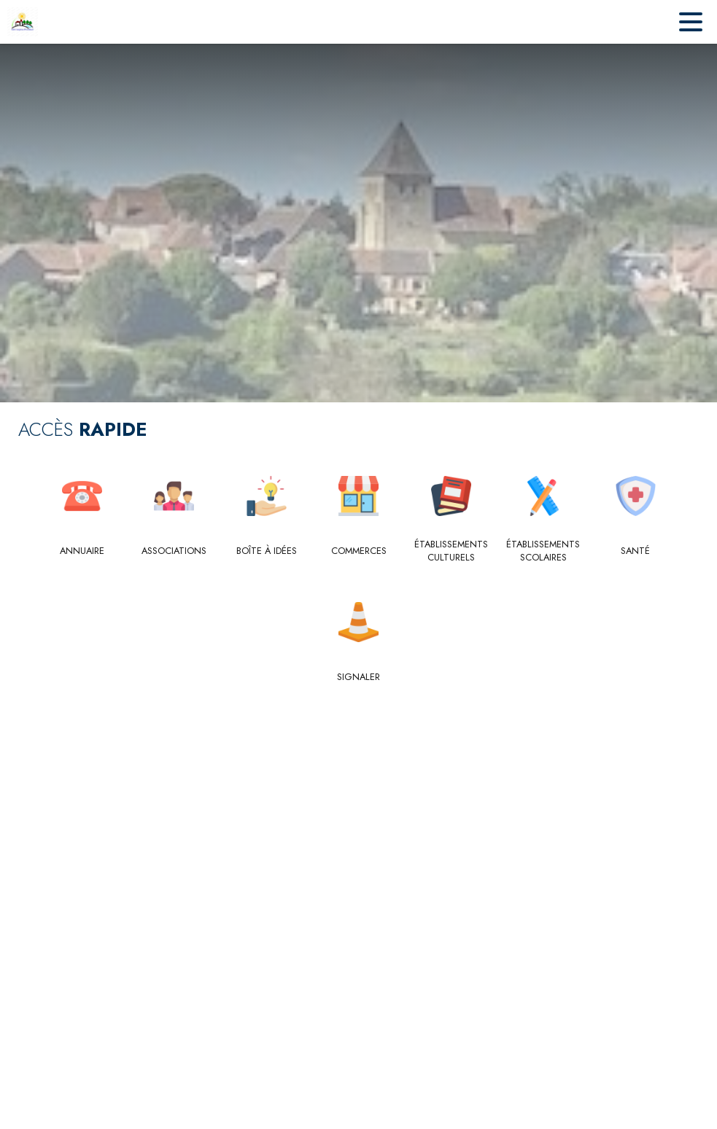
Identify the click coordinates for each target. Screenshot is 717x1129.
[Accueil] (22, 21)
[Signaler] (358, 677)
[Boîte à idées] (266, 551)
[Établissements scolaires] (543, 551)
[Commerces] (358, 551)
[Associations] (174, 551)
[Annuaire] (82, 551)
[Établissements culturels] (451, 551)
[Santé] (635, 551)
